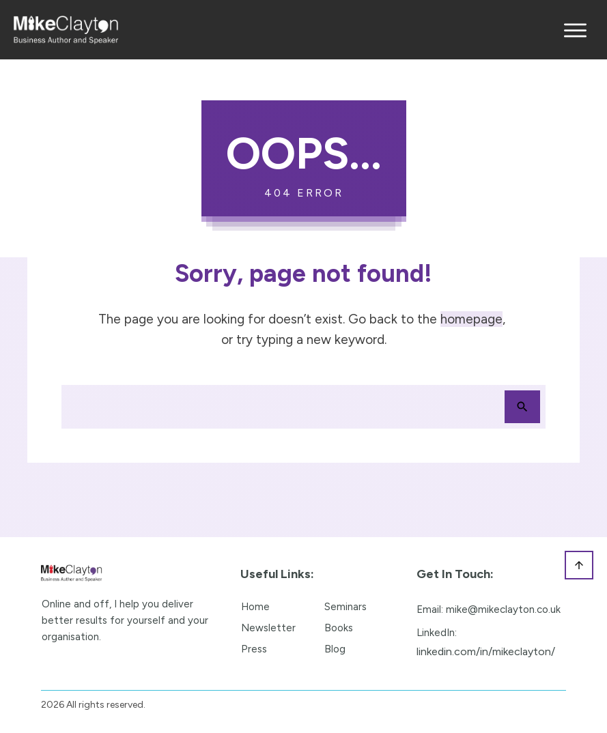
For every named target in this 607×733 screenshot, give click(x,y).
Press (254, 649)
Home (255, 607)
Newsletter (268, 628)
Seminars (345, 607)
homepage (471, 319)
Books (338, 628)
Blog (334, 649)
